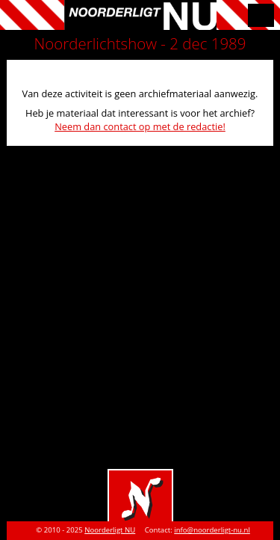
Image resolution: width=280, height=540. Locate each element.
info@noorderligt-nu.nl (212, 530)
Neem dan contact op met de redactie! (140, 126)
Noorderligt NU (109, 530)
